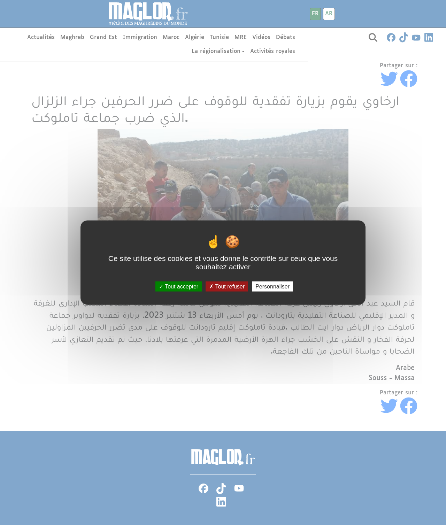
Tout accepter (178, 286)
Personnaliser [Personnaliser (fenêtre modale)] (272, 286)
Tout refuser (227, 286)
